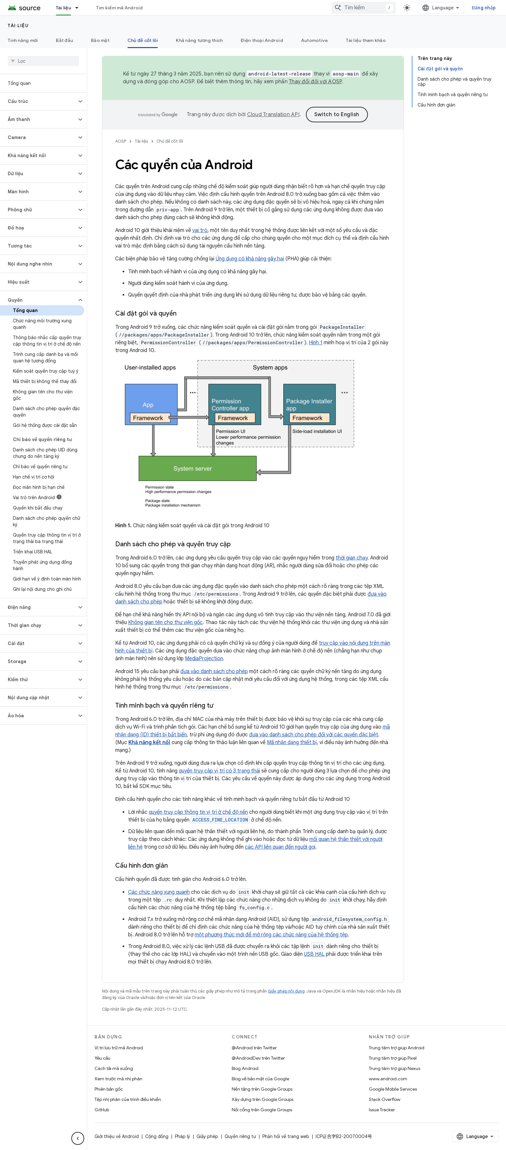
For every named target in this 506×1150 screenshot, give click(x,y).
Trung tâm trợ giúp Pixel (393, 1058)
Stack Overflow (384, 1099)
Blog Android (245, 1068)
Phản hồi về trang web (285, 1136)
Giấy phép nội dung (286, 991)
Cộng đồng (156, 1136)
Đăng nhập (484, 8)
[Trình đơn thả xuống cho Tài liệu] (79, 7)
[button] (38, 101)
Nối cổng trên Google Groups (262, 1110)
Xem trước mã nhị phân (118, 1079)
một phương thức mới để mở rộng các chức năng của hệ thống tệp (271, 935)
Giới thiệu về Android (117, 1136)
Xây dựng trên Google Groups (262, 1099)
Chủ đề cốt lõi (170, 141)
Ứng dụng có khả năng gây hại (250, 259)
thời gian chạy (352, 558)
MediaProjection (204, 658)
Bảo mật (100, 40)
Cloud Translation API (273, 114)
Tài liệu (18, 25)
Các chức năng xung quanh (159, 892)
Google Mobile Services (393, 1089)
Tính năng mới (23, 40)
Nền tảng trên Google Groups (262, 1089)
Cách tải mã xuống (114, 1068)
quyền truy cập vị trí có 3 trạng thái (219, 771)
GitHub (102, 1110)
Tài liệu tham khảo (366, 40)
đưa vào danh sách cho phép (214, 671)
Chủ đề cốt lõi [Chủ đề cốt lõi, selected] (142, 40)
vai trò (199, 230)
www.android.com (388, 1079)
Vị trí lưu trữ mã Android (119, 1048)
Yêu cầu (102, 1058)
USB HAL (314, 954)
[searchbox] (43, 61)
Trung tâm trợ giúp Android (396, 1048)
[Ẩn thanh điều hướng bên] (77, 1138)
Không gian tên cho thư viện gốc (165, 622)
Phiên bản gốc (109, 1089)
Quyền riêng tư (240, 1136)
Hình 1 (315, 342)
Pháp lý (182, 1136)
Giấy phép (207, 1136)
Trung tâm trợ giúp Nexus (394, 1068)
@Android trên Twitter (254, 1048)
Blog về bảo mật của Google (260, 1079)
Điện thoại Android (262, 40)
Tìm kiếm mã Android (119, 8)
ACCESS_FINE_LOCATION (220, 820)
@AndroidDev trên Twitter (258, 1058)
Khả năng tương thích (199, 40)
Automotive (314, 40)
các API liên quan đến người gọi (280, 847)
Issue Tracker (382, 1110)
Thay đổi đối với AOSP (315, 81)
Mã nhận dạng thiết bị (292, 742)
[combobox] (363, 8)
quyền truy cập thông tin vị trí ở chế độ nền (198, 812)
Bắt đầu (64, 40)
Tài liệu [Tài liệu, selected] (63, 8)
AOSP (120, 141)
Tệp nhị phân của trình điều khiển (128, 1099)
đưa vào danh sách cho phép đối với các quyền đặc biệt (313, 734)
